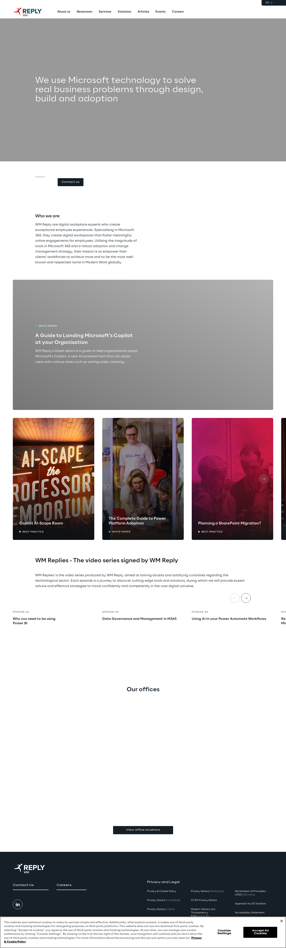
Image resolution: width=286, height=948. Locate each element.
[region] (143, 932)
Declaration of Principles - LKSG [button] (251, 893)
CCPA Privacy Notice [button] (204, 900)
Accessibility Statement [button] (249, 912)
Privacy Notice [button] (163, 900)
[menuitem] (63, 12)
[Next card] (263, 479)
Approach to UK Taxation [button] (250, 903)
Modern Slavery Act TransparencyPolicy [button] (203, 912)
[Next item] (246, 598)
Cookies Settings (224, 932)
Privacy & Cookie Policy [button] (161, 891)
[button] (70, 182)
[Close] (281, 921)
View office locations (143, 830)
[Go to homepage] (32, 12)
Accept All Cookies (260, 932)
